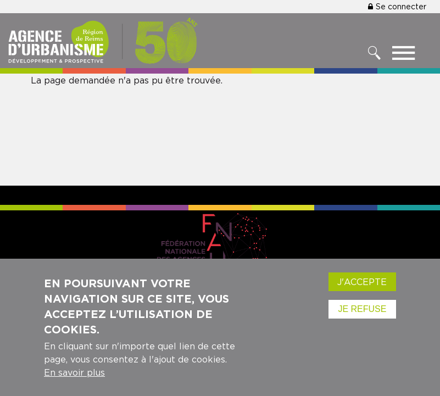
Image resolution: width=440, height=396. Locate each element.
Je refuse (362, 310)
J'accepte (362, 283)
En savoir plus (74, 374)
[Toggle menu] (403, 55)
